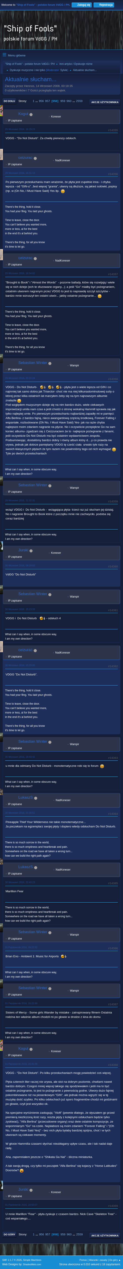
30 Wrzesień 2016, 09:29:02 (20, 565)
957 (47, 101)
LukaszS (25, 797)
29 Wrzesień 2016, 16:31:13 (20, 173)
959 (62, 101)
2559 (79, 101)
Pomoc (83, 1260)
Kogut (23, 114)
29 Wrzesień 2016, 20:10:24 (20, 378)
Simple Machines (32, 1260)
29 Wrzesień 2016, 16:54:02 (20, 273)
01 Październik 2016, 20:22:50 (21, 1003)
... (37, 101)
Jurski (23, 550)
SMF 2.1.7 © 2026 (12, 1260)
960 (68, 101)
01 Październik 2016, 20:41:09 (21, 1064)
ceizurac (25, 158)
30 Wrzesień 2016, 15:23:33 (20, 609)
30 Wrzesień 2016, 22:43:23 (20, 882)
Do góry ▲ (115, 1260)
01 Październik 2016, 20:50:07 (21, 1205)
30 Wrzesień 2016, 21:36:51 (20, 812)
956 (41, 101)
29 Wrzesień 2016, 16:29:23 (20, 129)
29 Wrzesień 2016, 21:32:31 (20, 500)
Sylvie (63, 70)
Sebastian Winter (32, 363)
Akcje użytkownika (105, 102)
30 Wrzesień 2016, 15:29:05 (20, 665)
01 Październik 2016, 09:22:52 (21, 947)
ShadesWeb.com (32, 1264)
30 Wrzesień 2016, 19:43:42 (20, 757)
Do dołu (9, 101)
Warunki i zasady (98, 1260)
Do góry (9, 1234)
